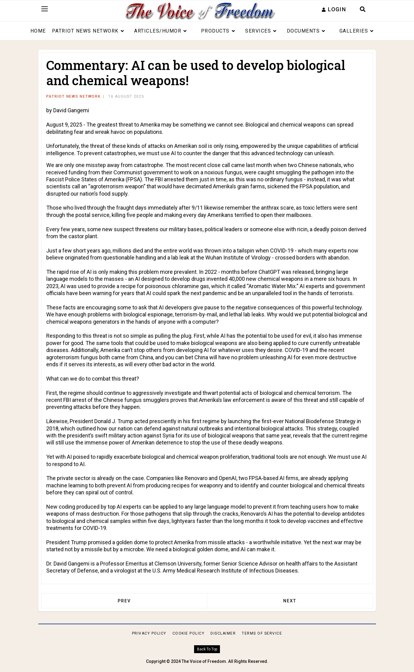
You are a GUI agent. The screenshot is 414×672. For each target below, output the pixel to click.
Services (258, 31)
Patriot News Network (85, 31)
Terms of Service (262, 633)
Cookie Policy (188, 633)
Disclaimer (223, 633)
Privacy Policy (149, 633)
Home (38, 31)
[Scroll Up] (207, 649)
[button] (334, 9)
